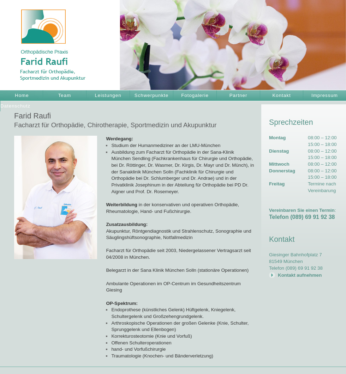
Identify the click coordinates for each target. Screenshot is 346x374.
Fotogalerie (195, 95)
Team (64, 95)
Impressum (324, 95)
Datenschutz (15, 106)
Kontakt (281, 95)
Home (22, 95)
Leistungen (108, 95)
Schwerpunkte (151, 95)
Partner (238, 95)
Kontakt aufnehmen (300, 275)
